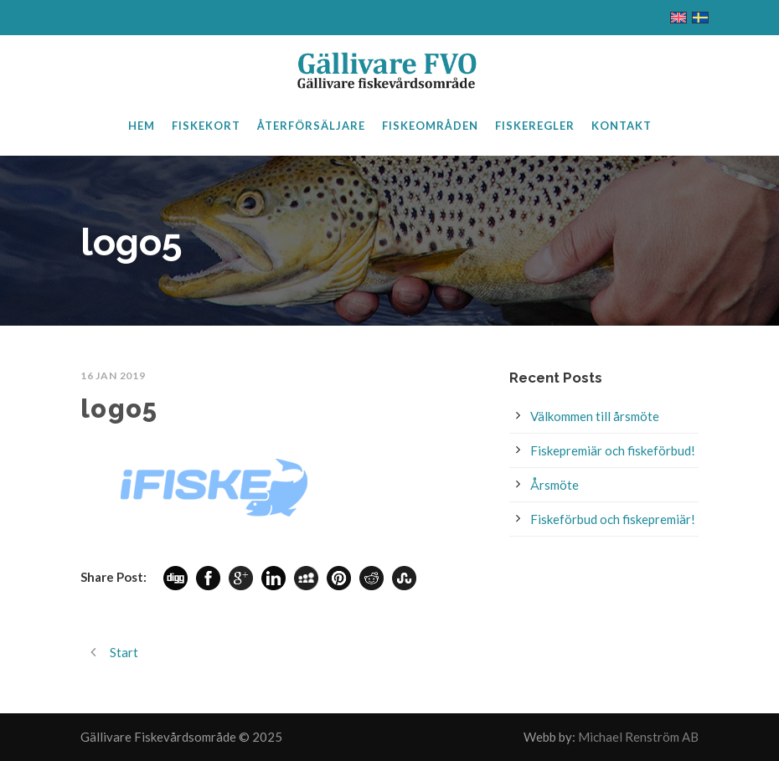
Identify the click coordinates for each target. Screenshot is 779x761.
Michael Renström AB (638, 736)
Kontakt (621, 125)
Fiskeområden (430, 125)
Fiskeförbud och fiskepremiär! (612, 519)
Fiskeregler (535, 125)
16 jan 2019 (113, 375)
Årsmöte (554, 484)
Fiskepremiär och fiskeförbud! (612, 450)
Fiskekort (206, 125)
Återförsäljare (311, 125)
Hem (141, 125)
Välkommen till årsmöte (594, 416)
